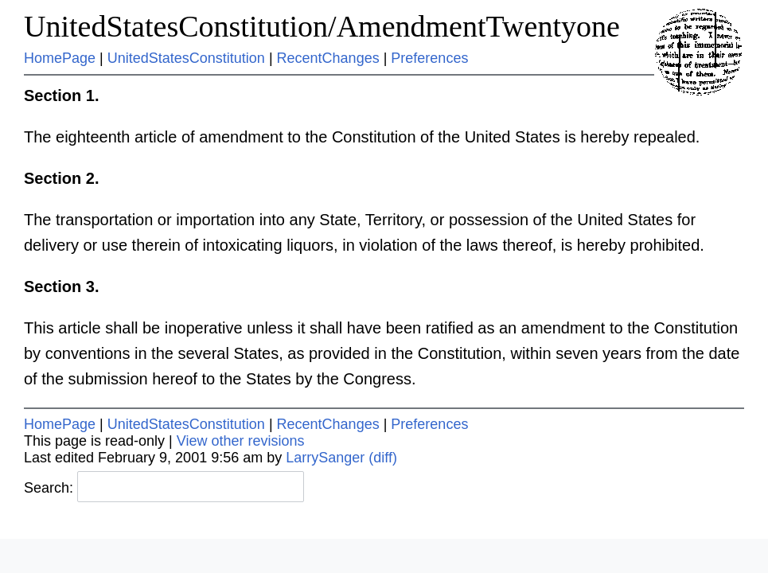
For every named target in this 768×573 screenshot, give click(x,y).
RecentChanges (328, 58)
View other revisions (241, 441)
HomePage (60, 58)
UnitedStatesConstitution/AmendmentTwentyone (322, 26)
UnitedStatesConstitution (186, 58)
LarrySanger (325, 458)
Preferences (429, 58)
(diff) (382, 458)
